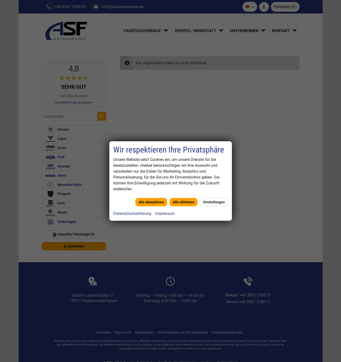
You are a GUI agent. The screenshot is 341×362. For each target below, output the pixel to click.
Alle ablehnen (183, 202)
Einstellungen (214, 202)
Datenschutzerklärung (132, 213)
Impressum (165, 213)
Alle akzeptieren (151, 202)
